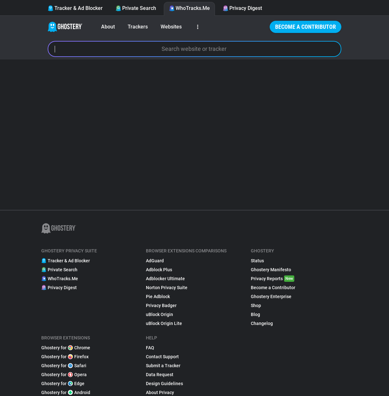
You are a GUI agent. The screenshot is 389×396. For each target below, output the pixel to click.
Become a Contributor (305, 26)
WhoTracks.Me (189, 8)
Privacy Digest (242, 8)
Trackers (138, 27)
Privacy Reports (272, 278)
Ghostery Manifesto (271, 269)
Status (257, 260)
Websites (171, 27)
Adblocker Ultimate (165, 278)
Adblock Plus (159, 269)
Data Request (159, 374)
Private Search (135, 8)
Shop (256, 305)
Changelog (262, 323)
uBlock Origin (159, 314)
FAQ (150, 347)
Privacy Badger (161, 305)
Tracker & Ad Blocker (75, 8)
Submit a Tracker (163, 365)
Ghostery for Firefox (65, 356)
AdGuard (155, 260)
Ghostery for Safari (63, 365)
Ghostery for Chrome (65, 347)
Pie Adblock (158, 296)
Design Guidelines (164, 383)
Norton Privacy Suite (166, 287)
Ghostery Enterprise (271, 296)
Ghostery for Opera (64, 374)
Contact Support (162, 356)
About (108, 27)
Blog (255, 314)
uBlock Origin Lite (164, 323)
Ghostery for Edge (62, 383)
